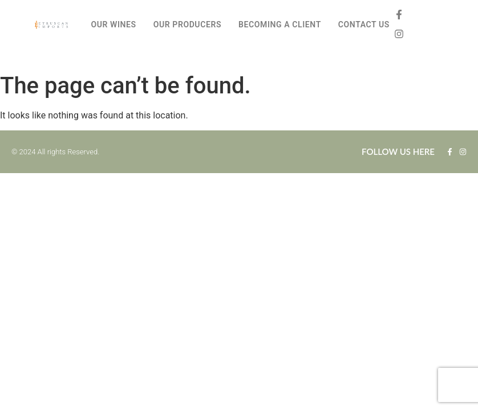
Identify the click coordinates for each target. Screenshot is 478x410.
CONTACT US (364, 24)
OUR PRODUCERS (187, 24)
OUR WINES (113, 24)
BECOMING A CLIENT (279, 24)
